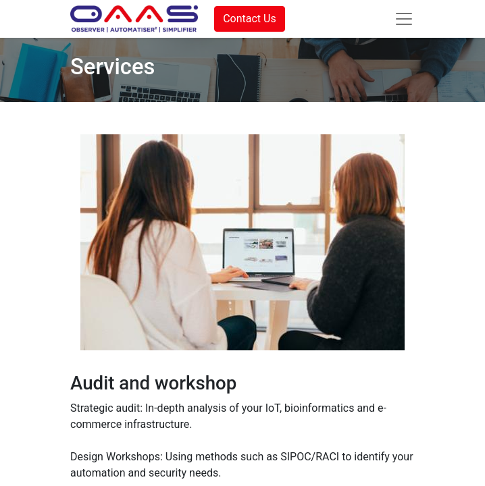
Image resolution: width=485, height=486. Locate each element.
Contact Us (249, 18)
